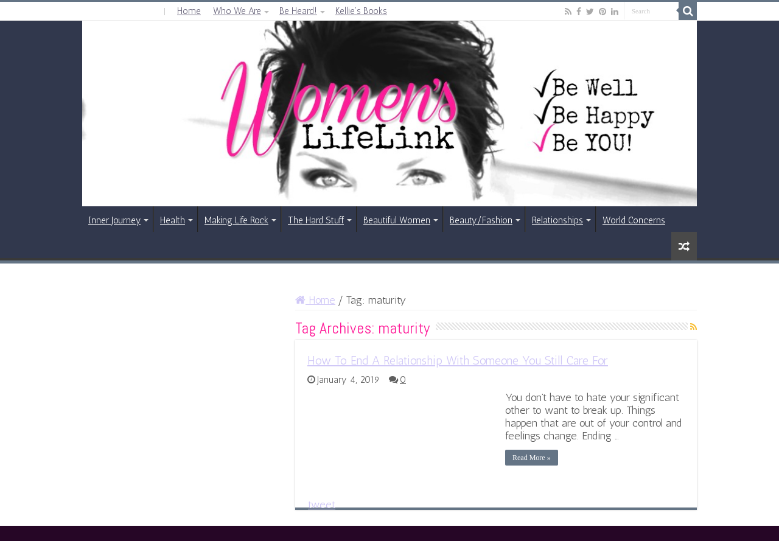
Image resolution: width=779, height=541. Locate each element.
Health (172, 220)
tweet (321, 504)
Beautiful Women (396, 220)
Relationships (557, 220)
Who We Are (237, 10)
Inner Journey (114, 220)
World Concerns (634, 220)
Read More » (531, 457)
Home (189, 10)
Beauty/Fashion (481, 220)
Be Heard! (298, 10)
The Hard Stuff (316, 220)
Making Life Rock (236, 220)
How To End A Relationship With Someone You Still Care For (457, 360)
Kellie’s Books (361, 10)
